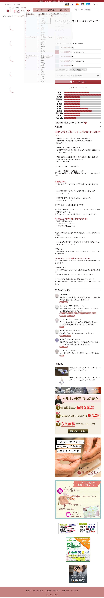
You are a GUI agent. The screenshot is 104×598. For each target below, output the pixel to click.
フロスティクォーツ (66, 331)
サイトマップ (74, 591)
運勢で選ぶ (52, 10)
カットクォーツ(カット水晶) (69, 306)
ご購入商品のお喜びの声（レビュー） (71, 123)
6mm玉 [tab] (59, 37)
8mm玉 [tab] (68, 37)
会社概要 (28, 591)
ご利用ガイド (64, 10)
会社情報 (17, 4)
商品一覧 (39, 10)
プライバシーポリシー (39, 591)
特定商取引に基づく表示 (53, 591)
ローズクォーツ (64, 351)
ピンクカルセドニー (66, 320)
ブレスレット (11, 17)
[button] (98, 76)
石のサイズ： (59, 31)
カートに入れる (78, 83)
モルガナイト (64, 295)
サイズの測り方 (61, 70)
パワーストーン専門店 (17, 8)
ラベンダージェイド (66, 340)
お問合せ (8, 4)
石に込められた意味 (62, 291)
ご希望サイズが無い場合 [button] (78, 70)
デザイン (78, 88)
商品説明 (58, 127)
